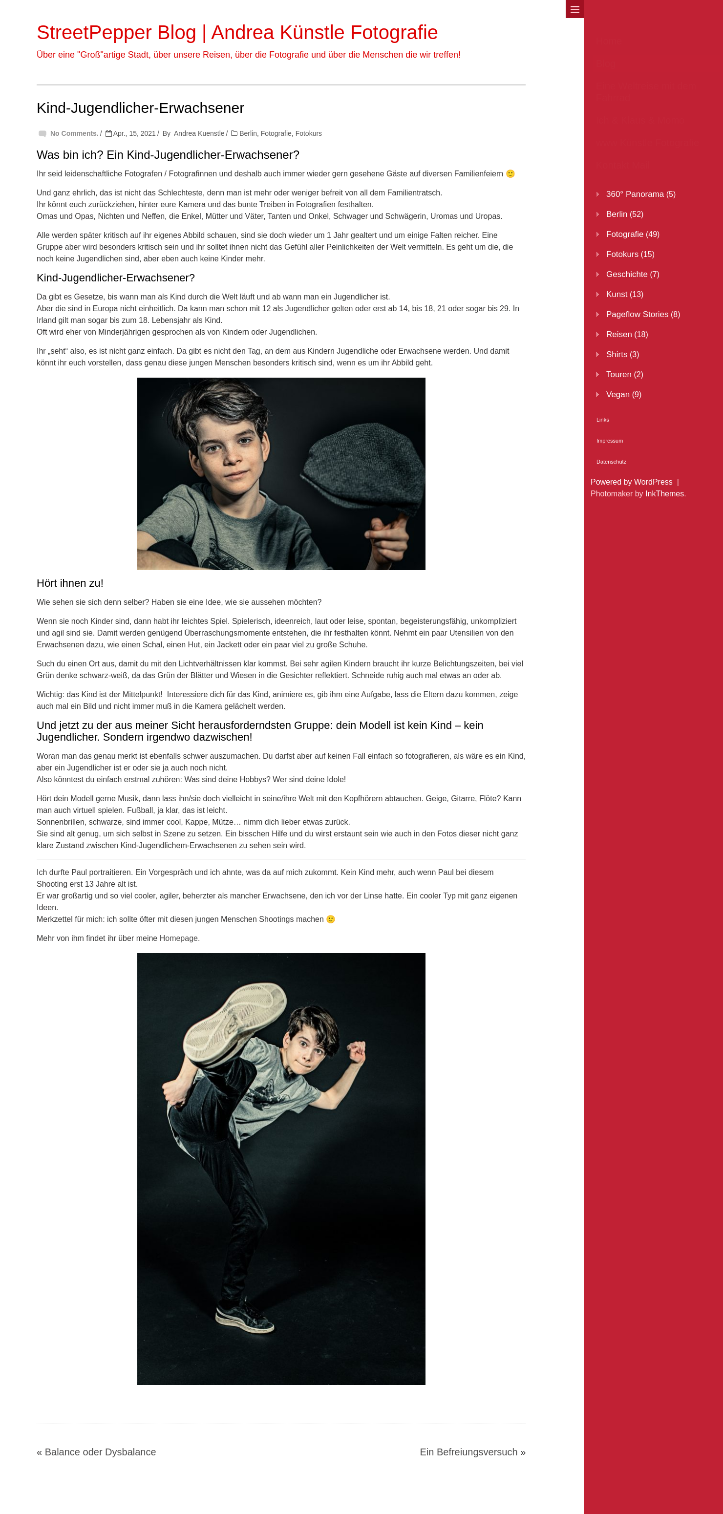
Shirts (616, 354)
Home (609, 41)
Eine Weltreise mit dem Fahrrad (646, 92)
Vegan (618, 394)
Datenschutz (611, 462)
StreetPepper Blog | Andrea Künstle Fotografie (237, 32)
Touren (619, 374)
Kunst (616, 294)
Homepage (179, 938)
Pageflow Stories (637, 314)
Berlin (248, 133)
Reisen (619, 334)
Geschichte (627, 274)
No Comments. (74, 133)
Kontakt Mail (623, 165)
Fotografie (276, 133)
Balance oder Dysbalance (100, 1452)
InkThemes (664, 494)
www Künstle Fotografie (647, 142)
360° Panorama (635, 194)
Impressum (609, 441)
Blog (606, 63)
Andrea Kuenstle (199, 133)
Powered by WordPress (632, 482)
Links (602, 420)
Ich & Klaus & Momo (640, 120)
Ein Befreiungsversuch (468, 1452)
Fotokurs (309, 133)
